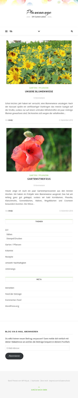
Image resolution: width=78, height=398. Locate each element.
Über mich (44, 380)
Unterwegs (10, 269)
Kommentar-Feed (13, 300)
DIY (6, 230)
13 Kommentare (39, 98)
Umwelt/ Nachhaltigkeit (15, 262)
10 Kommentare (39, 185)
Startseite (35, 380)
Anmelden (9, 287)
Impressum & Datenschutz (59, 380)
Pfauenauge (39, 12)
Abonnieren (14, 356)
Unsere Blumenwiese (39, 91)
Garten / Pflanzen (39, 88)
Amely (10, 120)
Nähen (9, 234)
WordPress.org (12, 306)
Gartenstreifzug (39, 179)
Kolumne (9, 250)
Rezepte (9, 256)
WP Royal (25, 380)
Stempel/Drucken (14, 238)
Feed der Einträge (13, 294)
